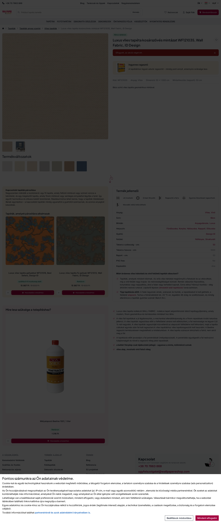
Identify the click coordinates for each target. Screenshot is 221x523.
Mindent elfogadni (207, 518)
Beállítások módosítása (179, 518)
